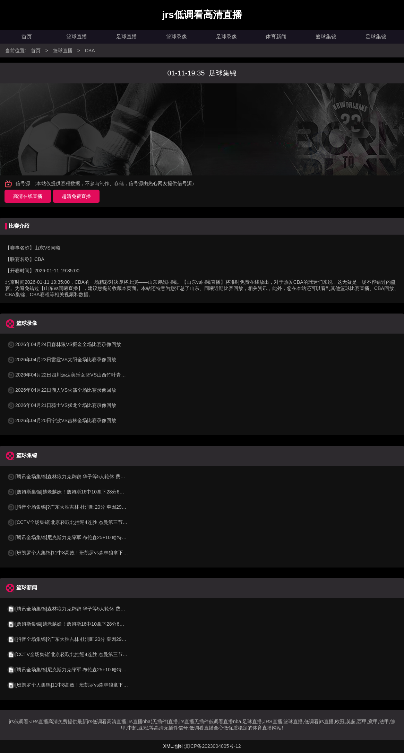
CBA (90, 50)
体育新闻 (276, 36)
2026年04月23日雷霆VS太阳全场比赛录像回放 (61, 359)
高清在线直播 (27, 196)
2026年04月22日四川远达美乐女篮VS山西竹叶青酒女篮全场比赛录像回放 (90, 375)
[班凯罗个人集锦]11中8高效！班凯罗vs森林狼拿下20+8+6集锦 (78, 552)
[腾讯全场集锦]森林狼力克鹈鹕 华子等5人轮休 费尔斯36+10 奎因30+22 (88, 476)
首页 (27, 36)
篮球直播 (76, 36)
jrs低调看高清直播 (202, 14)
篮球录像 (176, 36)
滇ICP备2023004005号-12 (212, 746)
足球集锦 (376, 36)
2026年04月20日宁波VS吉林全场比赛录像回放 (61, 420)
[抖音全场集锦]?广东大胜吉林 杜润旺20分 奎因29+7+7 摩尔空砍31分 (85, 507)
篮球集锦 (326, 36)
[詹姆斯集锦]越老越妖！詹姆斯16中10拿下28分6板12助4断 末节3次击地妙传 (93, 492)
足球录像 (226, 36)
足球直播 (126, 36)
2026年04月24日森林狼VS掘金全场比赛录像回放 (64, 344)
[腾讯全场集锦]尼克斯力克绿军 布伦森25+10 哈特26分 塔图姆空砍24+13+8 (92, 537)
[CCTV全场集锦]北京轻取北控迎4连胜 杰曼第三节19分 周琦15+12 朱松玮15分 (95, 522)
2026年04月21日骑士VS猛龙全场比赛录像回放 (61, 405)
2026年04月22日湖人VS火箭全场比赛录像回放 (61, 390)
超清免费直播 (76, 196)
